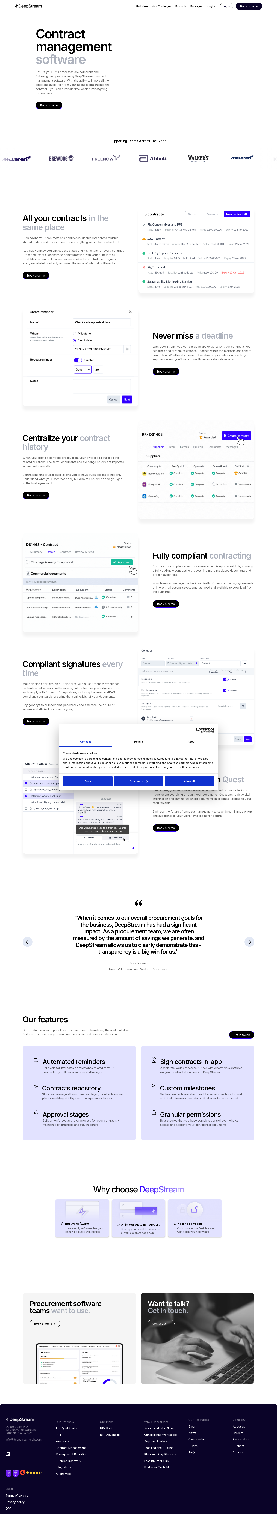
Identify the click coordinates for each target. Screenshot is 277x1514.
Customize (139, 781)
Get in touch (242, 1035)
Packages (196, 6)
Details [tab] (138, 741)
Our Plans (106, 1422)
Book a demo (49, 105)
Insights (211, 6)
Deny (87, 781)
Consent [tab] (85, 741)
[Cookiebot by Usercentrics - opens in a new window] (198, 730)
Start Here (141, 6)
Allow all (189, 781)
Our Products (65, 1422)
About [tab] (191, 741)
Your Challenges (161, 6)
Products (180, 6)
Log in (226, 6)
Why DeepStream (156, 1422)
